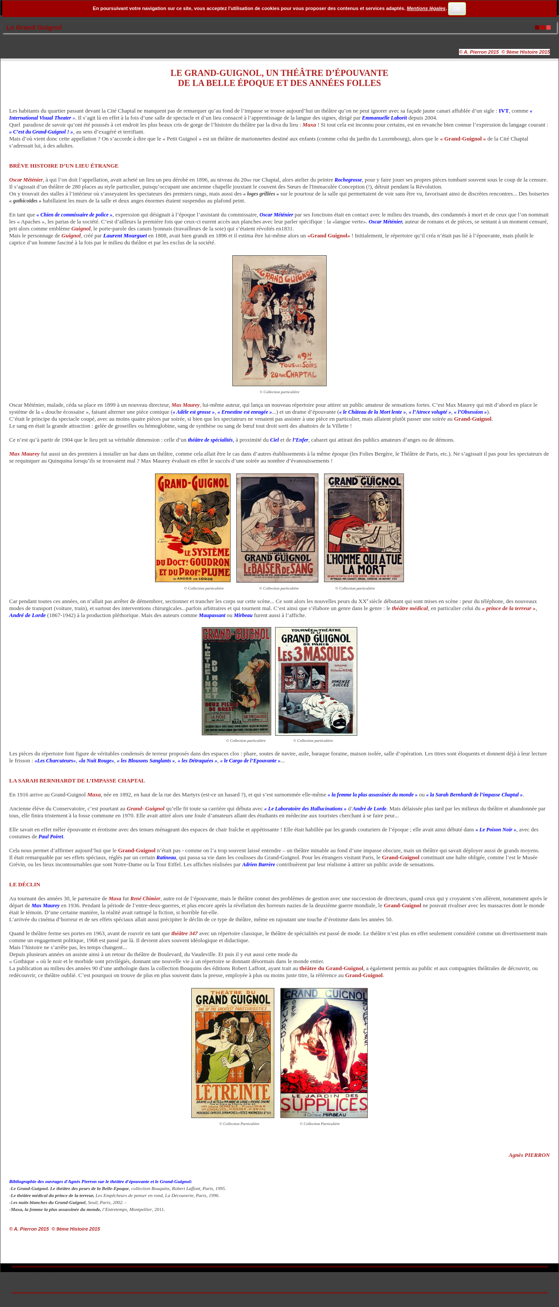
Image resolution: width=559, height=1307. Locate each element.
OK (457, 8)
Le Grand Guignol (34, 27)
